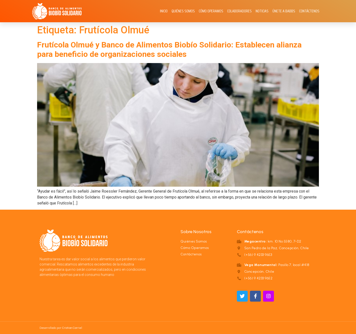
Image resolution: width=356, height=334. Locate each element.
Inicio (164, 11)
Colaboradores (239, 11)
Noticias (262, 11)
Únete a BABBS (283, 11)
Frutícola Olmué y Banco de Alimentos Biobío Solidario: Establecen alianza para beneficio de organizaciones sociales (169, 49)
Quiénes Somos (183, 11)
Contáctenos (309, 11)
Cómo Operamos (211, 11)
